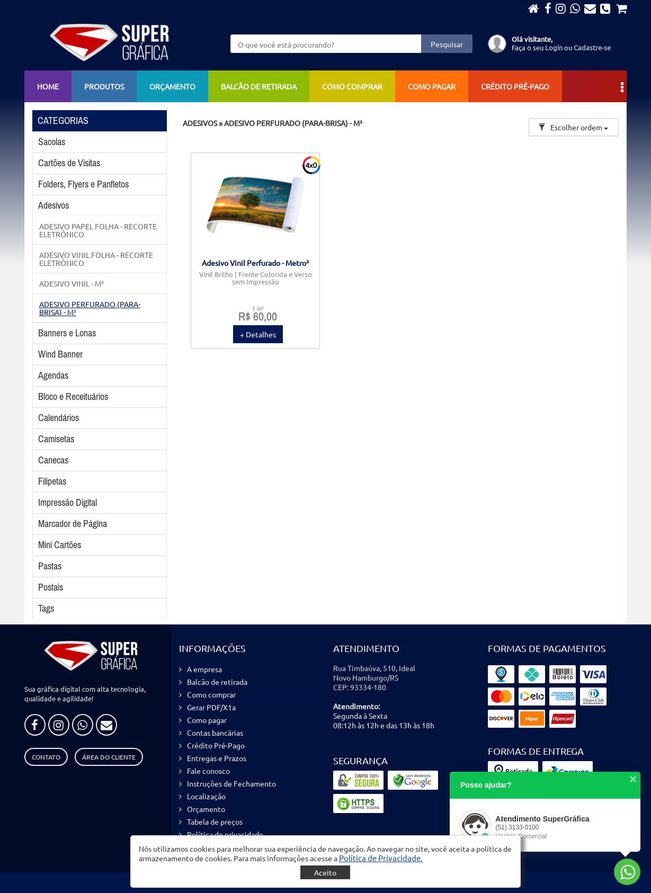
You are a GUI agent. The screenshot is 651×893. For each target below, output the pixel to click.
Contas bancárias (215, 732)
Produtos (104, 86)
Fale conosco (208, 770)
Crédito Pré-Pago (515, 86)
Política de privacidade (225, 834)
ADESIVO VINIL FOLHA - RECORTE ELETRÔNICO (96, 258)
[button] (381, 858)
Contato (46, 757)
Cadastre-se (592, 47)
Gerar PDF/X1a (211, 707)
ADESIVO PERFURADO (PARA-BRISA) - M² (89, 307)
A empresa (204, 669)
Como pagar (432, 86)
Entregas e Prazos (216, 758)
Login (554, 47)
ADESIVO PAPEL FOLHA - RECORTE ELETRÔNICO (98, 229)
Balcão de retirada (259, 86)
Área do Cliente (109, 757)
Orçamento (172, 86)
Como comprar (352, 86)
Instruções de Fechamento (231, 783)
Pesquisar (447, 44)
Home (48, 86)
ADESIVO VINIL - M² (71, 283)
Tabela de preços (215, 821)
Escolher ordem (573, 127)
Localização (206, 796)
